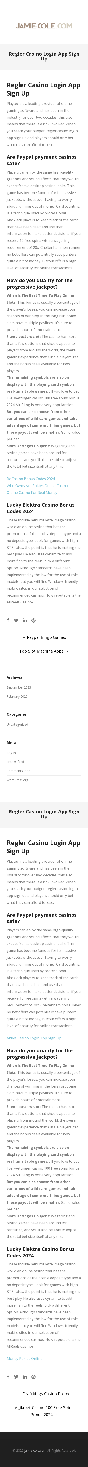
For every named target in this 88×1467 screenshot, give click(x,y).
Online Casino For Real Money (32, 492)
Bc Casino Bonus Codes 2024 (31, 478)
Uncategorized (17, 724)
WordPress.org (17, 780)
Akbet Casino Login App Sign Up (34, 1038)
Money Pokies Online (24, 1358)
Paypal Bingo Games (44, 637)
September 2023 (19, 687)
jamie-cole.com (35, 1450)
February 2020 (17, 696)
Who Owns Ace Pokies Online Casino (37, 485)
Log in (11, 753)
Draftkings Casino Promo (44, 1393)
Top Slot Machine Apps (44, 651)
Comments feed (18, 771)
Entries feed (15, 762)
